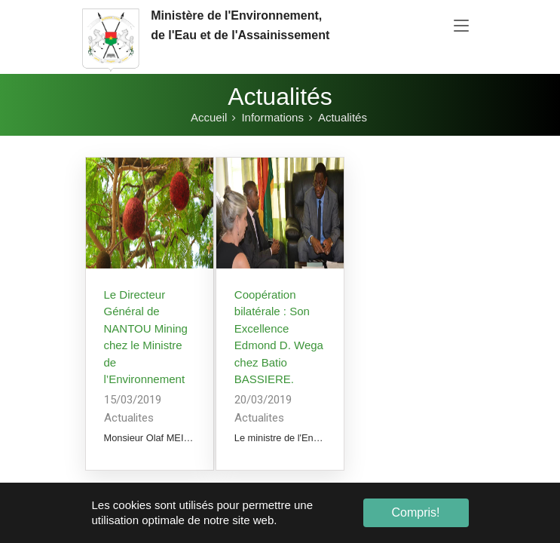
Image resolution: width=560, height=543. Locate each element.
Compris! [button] (415, 512)
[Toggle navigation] (461, 26)
